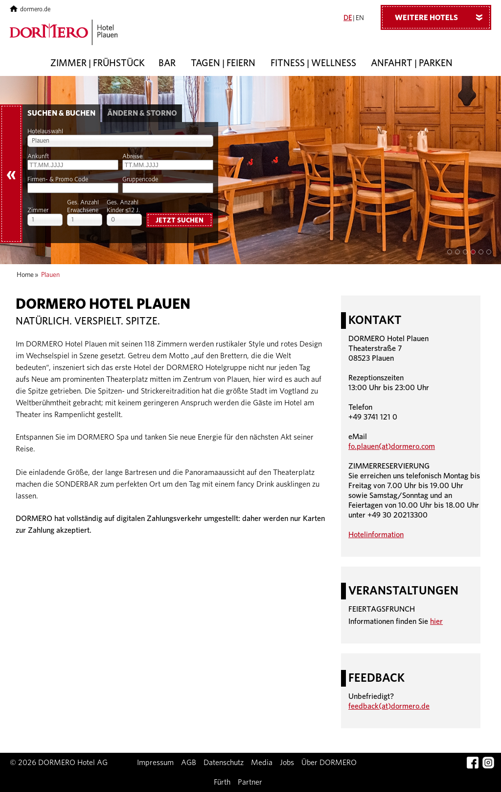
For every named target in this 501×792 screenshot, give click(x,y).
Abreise (132, 156)
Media (262, 763)
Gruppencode (140, 179)
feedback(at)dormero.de (389, 706)
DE (347, 18)
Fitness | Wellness (313, 63)
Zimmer (37, 210)
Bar (167, 63)
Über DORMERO (329, 763)
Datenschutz (224, 763)
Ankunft (38, 156)
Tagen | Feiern (223, 63)
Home (25, 275)
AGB (188, 763)
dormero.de (30, 9)
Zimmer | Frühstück (97, 63)
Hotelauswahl (45, 131)
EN (360, 18)
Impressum (155, 763)
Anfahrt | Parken (412, 63)
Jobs (287, 763)
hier (436, 621)
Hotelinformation (376, 535)
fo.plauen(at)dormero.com (391, 446)
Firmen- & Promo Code (57, 179)
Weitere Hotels (442, 17)
